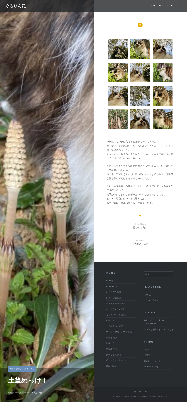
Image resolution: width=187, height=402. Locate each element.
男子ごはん (111, 354)
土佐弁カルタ (112, 326)
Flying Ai (176, 5)
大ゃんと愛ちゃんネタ (19, 369)
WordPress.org (151, 366)
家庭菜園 (110, 337)
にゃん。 (148, 294)
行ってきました (113, 360)
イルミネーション (114, 303)
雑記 (32, 369)
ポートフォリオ (113, 309)
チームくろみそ (151, 300)
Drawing (110, 286)
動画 (108, 320)
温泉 (108, 343)
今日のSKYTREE (114, 314)
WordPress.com (160, 396)
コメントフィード (152, 360)
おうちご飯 (111, 292)
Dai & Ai (163, 5)
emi (17, 392)
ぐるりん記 (15, 6)
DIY (108, 280)
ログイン (148, 349)
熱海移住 (110, 349)
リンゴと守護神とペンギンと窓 (158, 329)
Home (153, 5)
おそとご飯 (111, 297)
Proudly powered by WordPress (126, 396)
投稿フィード (150, 355)
